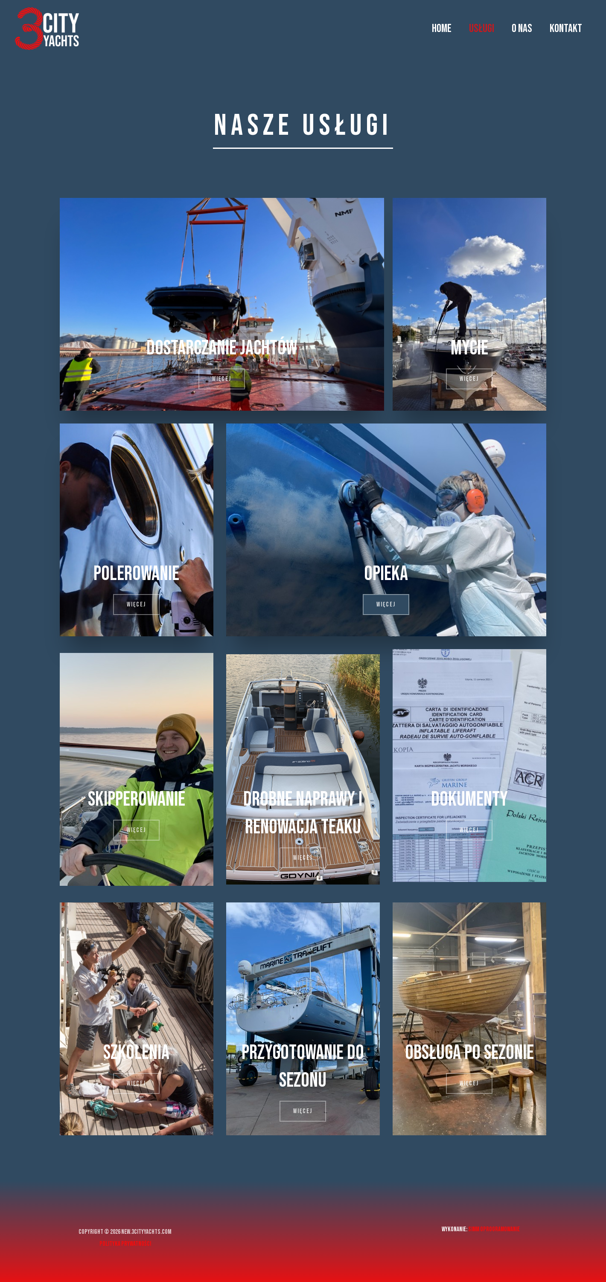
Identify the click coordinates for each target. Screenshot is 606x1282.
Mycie (469, 348)
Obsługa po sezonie (469, 1052)
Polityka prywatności (125, 1244)
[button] (221, 378)
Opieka (386, 573)
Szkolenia (137, 1052)
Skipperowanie (136, 799)
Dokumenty (469, 799)
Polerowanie (136, 573)
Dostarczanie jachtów (221, 348)
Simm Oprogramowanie (494, 1229)
